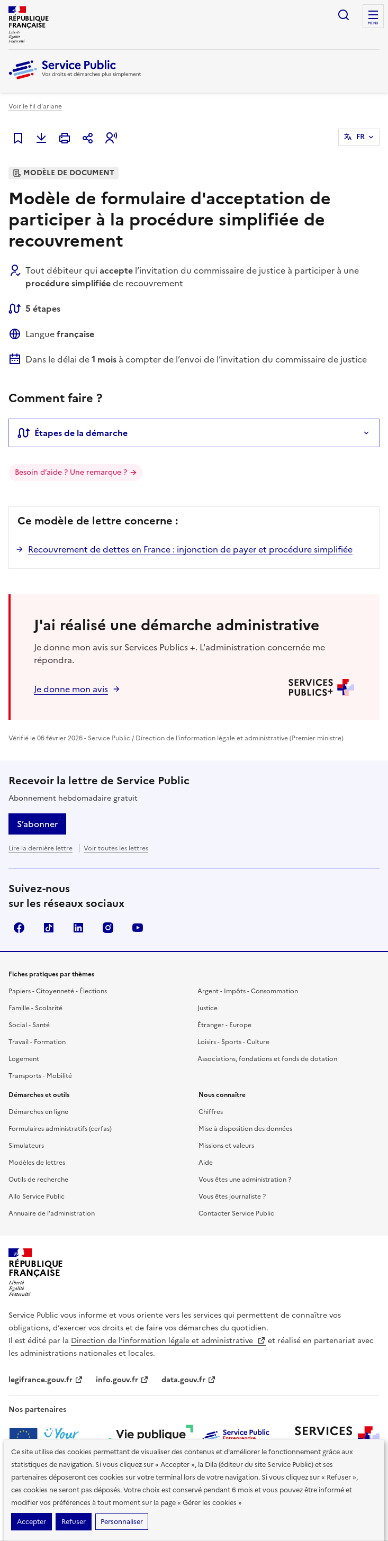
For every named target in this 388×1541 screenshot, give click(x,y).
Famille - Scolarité (35, 1008)
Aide (205, 1162)
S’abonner (37, 824)
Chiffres (210, 1112)
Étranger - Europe (224, 1025)
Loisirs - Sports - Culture (233, 1042)
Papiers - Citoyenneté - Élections (57, 991)
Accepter (31, 1522)
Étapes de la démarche (72, 433)
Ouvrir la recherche (343, 14)
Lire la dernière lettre (40, 848)
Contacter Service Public (236, 1213)
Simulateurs (26, 1145)
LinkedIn (78, 927)
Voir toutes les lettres (116, 848)
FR (360, 136)
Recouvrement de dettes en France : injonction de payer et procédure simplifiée (190, 549)
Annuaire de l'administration (51, 1213)
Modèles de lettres (36, 1162)
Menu (373, 23)
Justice (207, 1008)
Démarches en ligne (38, 1112)
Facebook (19, 927)
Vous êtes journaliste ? (232, 1196)
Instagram (108, 927)
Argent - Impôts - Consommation (247, 991)
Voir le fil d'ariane (35, 106)
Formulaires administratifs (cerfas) (60, 1129)
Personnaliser (122, 1522)
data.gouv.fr (188, 1379)
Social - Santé (29, 1025)
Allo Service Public (36, 1196)
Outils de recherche (38, 1179)
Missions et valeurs (226, 1145)
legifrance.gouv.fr (45, 1379)
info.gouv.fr (122, 1379)
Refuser (73, 1522)
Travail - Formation (37, 1042)
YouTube (137, 927)
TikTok (48, 927)
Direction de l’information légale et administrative (168, 1340)
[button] (111, 138)
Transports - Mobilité (40, 1076)
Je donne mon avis (71, 689)
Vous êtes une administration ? (244, 1179)
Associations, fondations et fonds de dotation (267, 1059)
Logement (23, 1059)
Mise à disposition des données (245, 1129)
